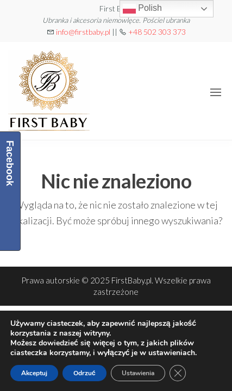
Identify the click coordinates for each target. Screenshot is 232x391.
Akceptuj (34, 373)
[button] (215, 92)
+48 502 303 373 (157, 31)
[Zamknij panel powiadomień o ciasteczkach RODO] (178, 373)
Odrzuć (84, 373)
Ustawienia (138, 373)
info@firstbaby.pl (83, 31)
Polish (142, 8)
